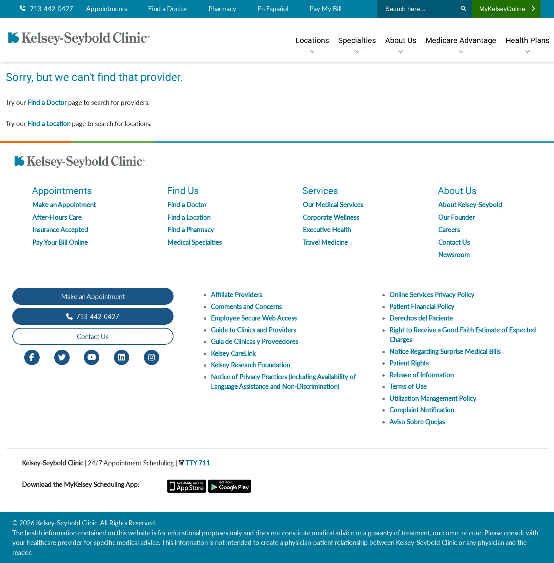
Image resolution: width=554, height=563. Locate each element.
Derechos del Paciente (421, 318)
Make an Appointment (64, 205)
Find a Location (48, 124)
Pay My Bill (326, 9)
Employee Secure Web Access (254, 318)
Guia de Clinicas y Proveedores (254, 341)
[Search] (463, 9)
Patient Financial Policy (421, 306)
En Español (273, 9)
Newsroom (454, 255)
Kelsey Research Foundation (250, 365)
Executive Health (327, 230)
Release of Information (421, 375)
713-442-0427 (46, 9)
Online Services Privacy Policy (431, 295)
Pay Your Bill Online (60, 242)
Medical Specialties (194, 242)
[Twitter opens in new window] (62, 357)
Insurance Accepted (60, 230)
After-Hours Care (57, 217)
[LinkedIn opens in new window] (121, 357)
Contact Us (454, 242)
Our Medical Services (333, 205)
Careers (449, 230)
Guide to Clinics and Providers (253, 330)
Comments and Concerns (246, 306)
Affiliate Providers (236, 295)
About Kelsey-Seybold (470, 205)
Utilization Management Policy (432, 398)
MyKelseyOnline (507, 8)
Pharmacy (222, 9)
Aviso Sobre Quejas (417, 422)
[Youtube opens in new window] (91, 357)
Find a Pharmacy (190, 230)
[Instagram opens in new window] (151, 357)
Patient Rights (409, 363)
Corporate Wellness (331, 217)
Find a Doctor (167, 9)
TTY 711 (194, 463)
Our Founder (456, 217)
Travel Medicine (325, 242)
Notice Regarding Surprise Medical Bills (445, 351)
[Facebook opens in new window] (32, 357)
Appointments (106, 9)
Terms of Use (408, 386)
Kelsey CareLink (233, 353)
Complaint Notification (421, 410)
